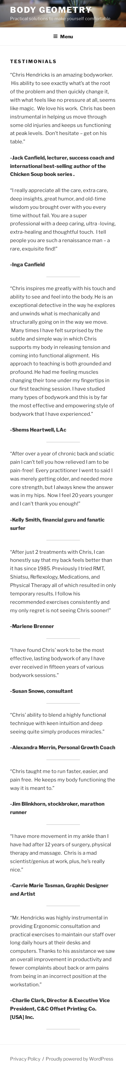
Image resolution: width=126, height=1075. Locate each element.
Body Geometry (51, 10)
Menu (63, 36)
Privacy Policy (25, 1059)
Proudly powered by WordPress (79, 1059)
